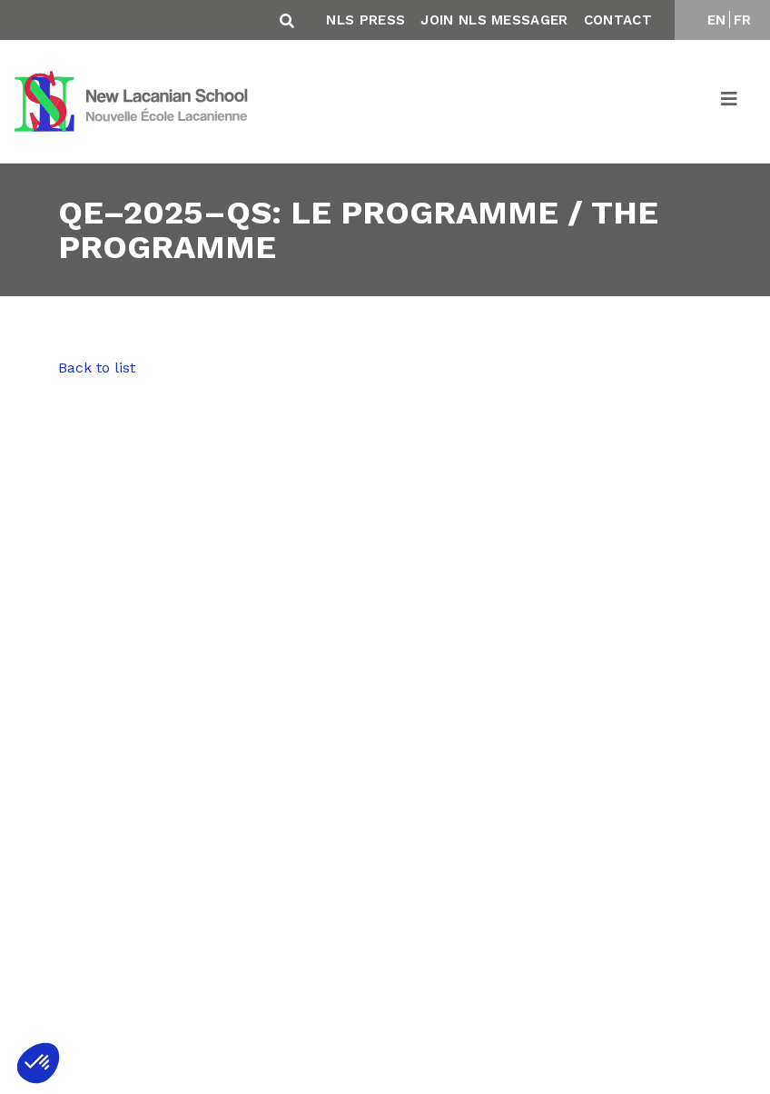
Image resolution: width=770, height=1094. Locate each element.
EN (716, 20)
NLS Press (365, 20)
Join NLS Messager (494, 20)
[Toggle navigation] (730, 102)
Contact (618, 20)
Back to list (96, 367)
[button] (38, 1063)
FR (743, 20)
